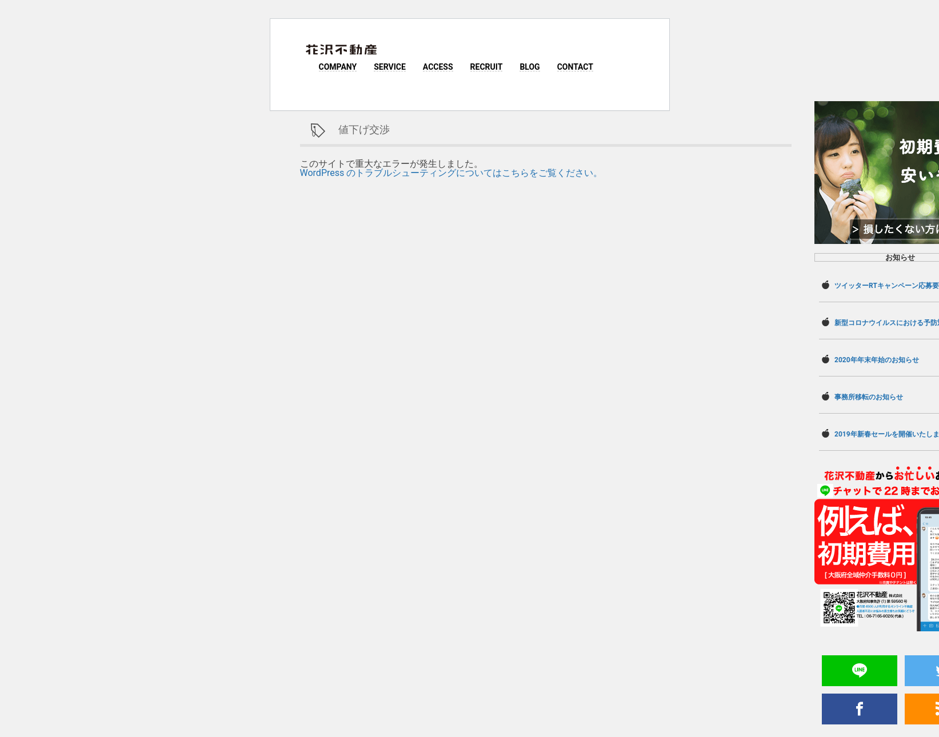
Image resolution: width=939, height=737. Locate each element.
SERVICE (390, 66)
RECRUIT (486, 66)
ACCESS (438, 66)
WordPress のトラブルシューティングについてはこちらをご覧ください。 (451, 172)
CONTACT (575, 66)
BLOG (530, 66)
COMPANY (338, 66)
